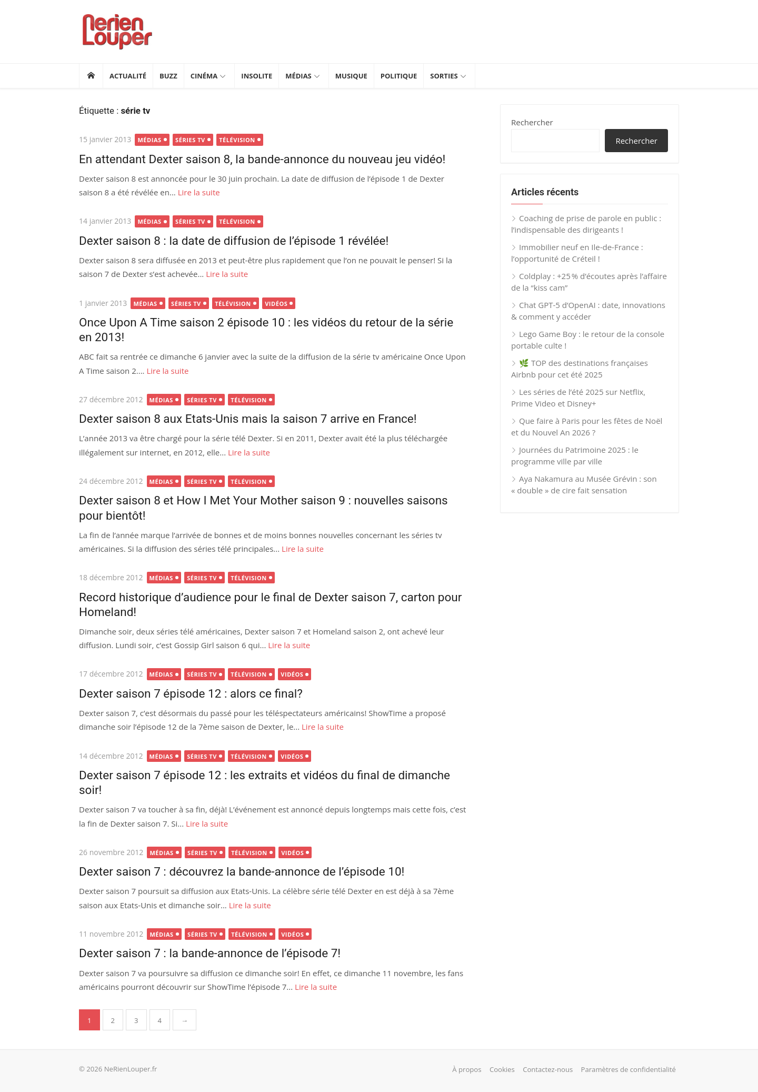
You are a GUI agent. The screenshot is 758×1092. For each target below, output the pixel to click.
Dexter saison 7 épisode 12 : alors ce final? (191, 693)
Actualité (127, 76)
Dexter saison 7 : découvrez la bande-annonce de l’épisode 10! (241, 871)
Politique (399, 76)
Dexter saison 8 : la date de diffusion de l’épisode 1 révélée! (233, 240)
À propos (466, 1069)
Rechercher (532, 122)
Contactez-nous (548, 1069)
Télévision (237, 140)
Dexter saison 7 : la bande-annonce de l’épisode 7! (210, 953)
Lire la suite (199, 192)
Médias (298, 76)
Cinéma (204, 76)
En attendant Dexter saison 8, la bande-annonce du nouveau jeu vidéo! (262, 159)
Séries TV (190, 140)
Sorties (443, 76)
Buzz (168, 76)
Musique (351, 76)
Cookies (502, 1069)
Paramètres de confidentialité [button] (628, 1069)
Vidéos (276, 303)
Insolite (256, 76)
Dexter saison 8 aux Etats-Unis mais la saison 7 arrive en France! (248, 418)
